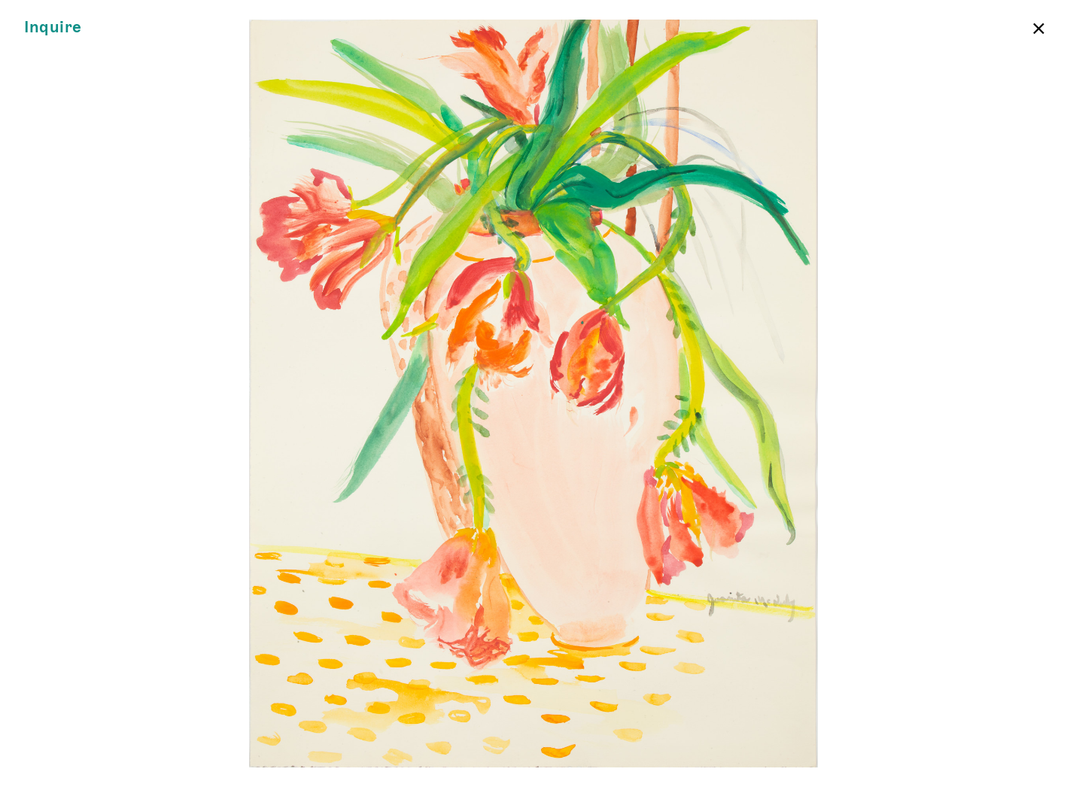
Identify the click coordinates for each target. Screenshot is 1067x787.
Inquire (53, 27)
